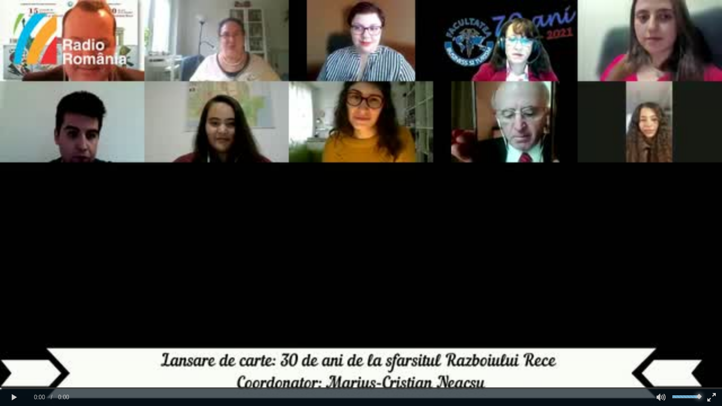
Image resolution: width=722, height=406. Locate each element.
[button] (14, 397)
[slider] (361, 388)
